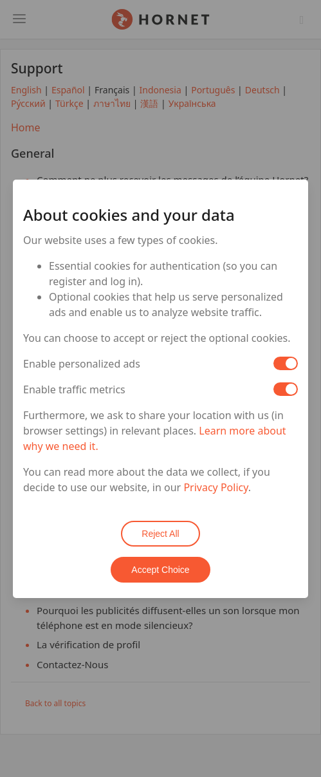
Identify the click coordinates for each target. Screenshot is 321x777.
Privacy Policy (215, 487)
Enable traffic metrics (74, 389)
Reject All (160, 534)
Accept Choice (160, 570)
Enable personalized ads (81, 364)
